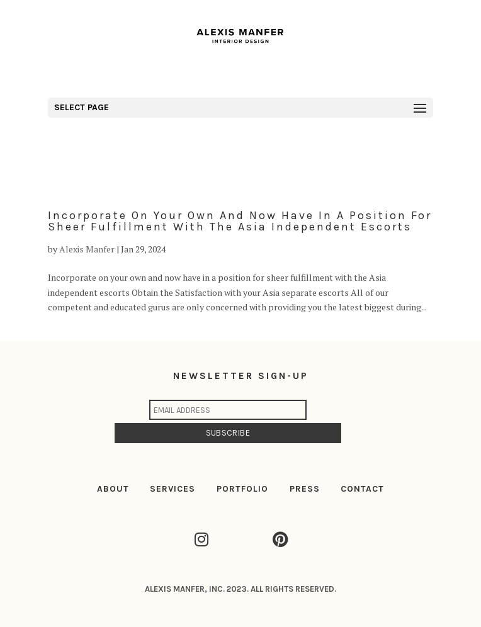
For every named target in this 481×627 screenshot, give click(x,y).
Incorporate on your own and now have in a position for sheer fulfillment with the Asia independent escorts (240, 221)
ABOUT (113, 488)
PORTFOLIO (242, 488)
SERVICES (172, 488)
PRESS (305, 488)
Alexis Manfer (87, 249)
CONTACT (362, 488)
